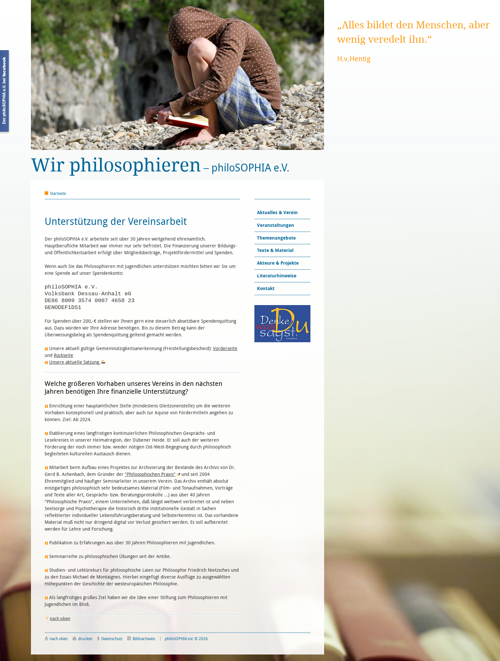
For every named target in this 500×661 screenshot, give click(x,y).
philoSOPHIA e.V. (160, 165)
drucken (83, 638)
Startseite (58, 193)
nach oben (56, 638)
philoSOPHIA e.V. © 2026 (186, 638)
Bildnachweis (141, 638)
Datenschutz (109, 638)
